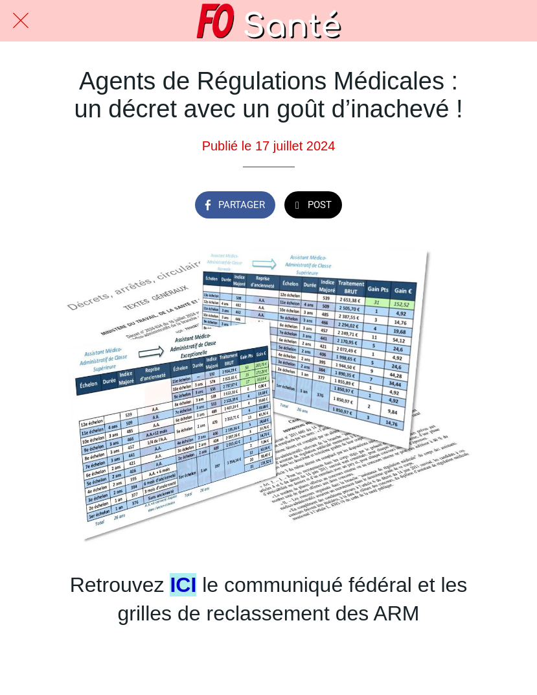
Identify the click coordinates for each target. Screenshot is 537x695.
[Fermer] (21, 21)
